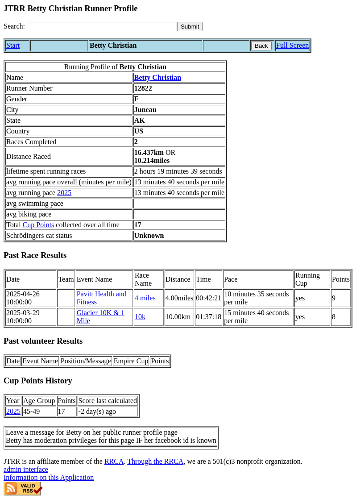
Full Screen (292, 45)
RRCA (114, 461)
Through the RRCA (155, 461)
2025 (64, 192)
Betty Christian (157, 77)
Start (13, 45)
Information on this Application (49, 477)
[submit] (190, 26)
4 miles (145, 298)
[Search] (102, 26)
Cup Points (38, 225)
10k (140, 316)
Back (261, 45)
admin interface (26, 469)
